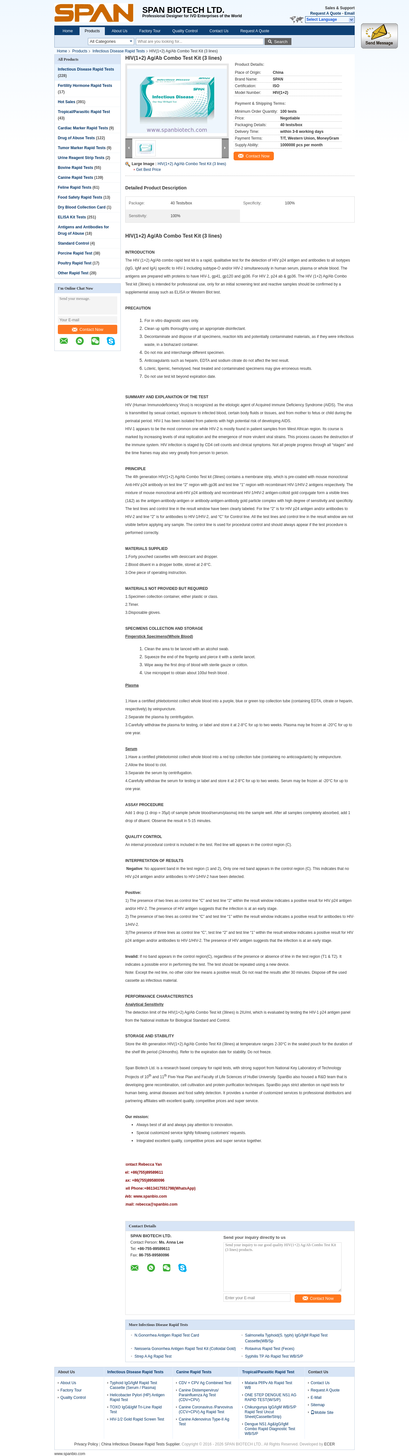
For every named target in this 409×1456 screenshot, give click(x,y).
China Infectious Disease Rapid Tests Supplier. (141, 1444)
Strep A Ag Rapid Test (153, 1356)
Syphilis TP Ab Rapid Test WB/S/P (274, 1356)
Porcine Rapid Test (75, 253)
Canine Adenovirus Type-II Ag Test (204, 1421)
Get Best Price (148, 169)
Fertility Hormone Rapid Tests (85, 85)
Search (281, 41)
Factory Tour (149, 31)
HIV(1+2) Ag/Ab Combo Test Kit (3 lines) (192, 164)
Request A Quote (325, 13)
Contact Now (87, 329)
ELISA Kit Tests (72, 217)
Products (92, 31)
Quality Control (184, 31)
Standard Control (73, 243)
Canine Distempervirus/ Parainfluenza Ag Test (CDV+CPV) (199, 1395)
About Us (119, 31)
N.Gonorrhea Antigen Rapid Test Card (167, 1335)
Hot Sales (66, 102)
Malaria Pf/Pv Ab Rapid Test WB (268, 1385)
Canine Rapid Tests (75, 177)
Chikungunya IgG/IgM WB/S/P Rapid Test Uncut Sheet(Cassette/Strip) (270, 1412)
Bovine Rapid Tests (75, 167)
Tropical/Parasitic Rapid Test (84, 112)
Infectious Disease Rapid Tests (118, 51)
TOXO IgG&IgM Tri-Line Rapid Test (136, 1409)
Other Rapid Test (73, 273)
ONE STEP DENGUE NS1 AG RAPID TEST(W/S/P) (271, 1397)
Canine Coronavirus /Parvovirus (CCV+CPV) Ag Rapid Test (206, 1409)
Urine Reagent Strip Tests (81, 158)
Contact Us (219, 31)
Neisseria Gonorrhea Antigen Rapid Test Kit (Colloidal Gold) (185, 1348)
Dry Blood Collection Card (81, 207)
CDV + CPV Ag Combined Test (205, 1383)
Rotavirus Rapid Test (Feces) (270, 1348)
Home (68, 31)
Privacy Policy (86, 1444)
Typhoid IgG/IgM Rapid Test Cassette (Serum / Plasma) (133, 1385)
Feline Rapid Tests (74, 187)
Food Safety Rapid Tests (80, 197)
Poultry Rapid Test (74, 263)
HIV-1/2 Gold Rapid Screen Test (137, 1419)
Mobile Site (322, 1412)
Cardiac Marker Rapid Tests (83, 128)
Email (349, 13)
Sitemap (318, 1405)
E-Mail (316, 1397)
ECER (329, 1444)
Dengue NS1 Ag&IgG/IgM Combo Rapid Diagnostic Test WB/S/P (270, 1429)
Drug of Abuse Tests (76, 138)
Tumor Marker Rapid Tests (82, 148)
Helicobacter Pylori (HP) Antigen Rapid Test (137, 1397)
